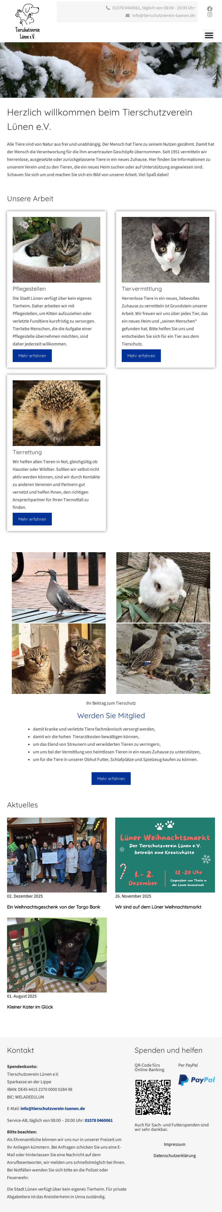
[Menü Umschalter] (209, 35)
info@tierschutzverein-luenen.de (53, 1109)
